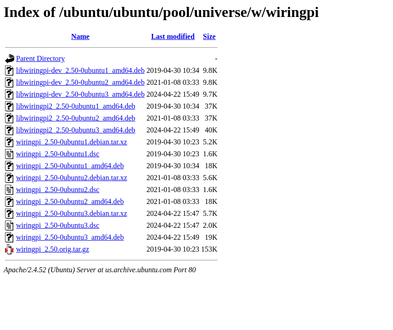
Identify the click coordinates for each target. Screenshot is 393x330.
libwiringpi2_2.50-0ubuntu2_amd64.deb (75, 118)
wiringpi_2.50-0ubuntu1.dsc (57, 154)
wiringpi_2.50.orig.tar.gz (52, 249)
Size (209, 36)
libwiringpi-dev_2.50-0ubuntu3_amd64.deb (80, 94)
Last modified (173, 36)
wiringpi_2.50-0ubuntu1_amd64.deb (70, 166)
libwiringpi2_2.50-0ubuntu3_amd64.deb (75, 130)
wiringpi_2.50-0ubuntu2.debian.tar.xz (71, 178)
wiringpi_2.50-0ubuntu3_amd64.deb (70, 237)
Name (80, 36)
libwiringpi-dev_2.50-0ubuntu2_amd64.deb (80, 82)
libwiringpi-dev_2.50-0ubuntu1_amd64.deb (80, 70)
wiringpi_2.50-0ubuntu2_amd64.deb (70, 201)
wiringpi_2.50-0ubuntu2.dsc (57, 189)
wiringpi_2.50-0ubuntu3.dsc (57, 225)
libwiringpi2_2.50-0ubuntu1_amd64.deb (75, 106)
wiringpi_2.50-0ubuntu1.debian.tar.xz (71, 142)
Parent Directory (40, 58)
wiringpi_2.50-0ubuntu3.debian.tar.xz (71, 213)
